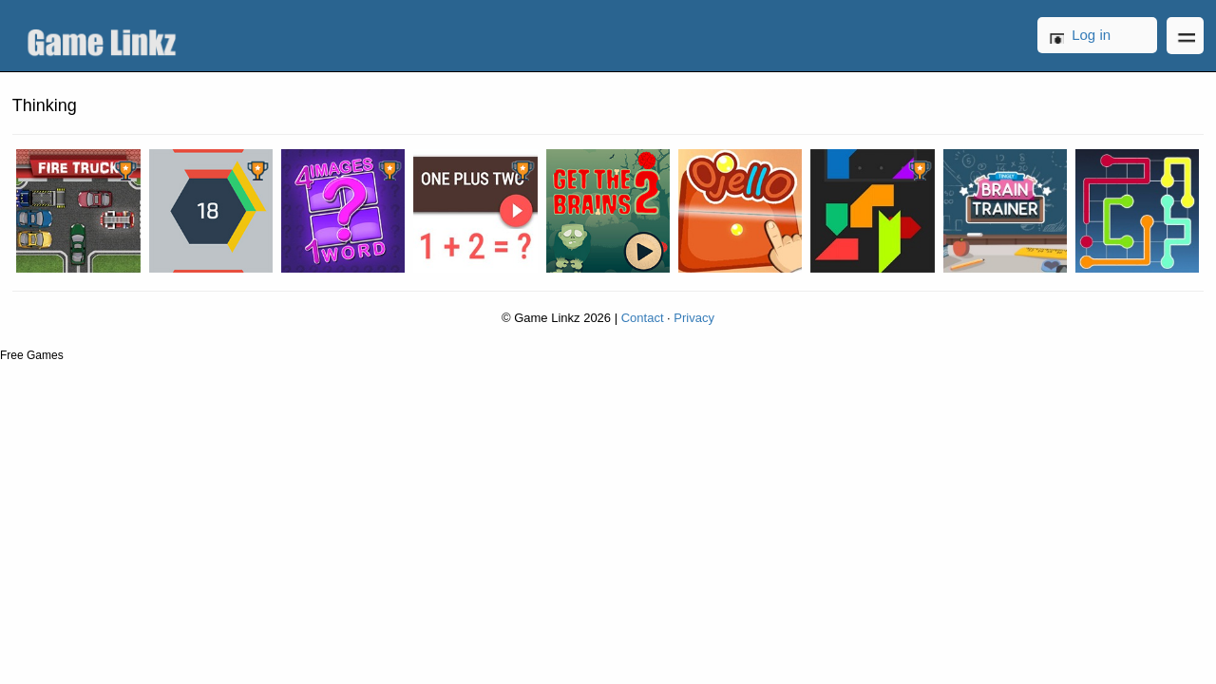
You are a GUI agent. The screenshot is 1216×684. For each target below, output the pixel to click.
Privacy (694, 318)
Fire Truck (78, 211)
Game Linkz (106, 35)
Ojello (740, 211)
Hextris (211, 211)
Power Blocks (872, 211)
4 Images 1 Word (343, 211)
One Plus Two (475, 211)
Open (1185, 35)
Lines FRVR (1137, 211)
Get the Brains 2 (608, 211)
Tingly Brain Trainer (1005, 211)
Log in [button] (1091, 35)
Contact (642, 318)
